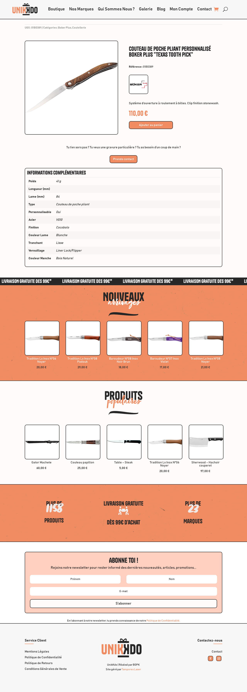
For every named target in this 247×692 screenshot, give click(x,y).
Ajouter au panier (151, 125)
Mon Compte (181, 9)
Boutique (56, 9)
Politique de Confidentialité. (163, 620)
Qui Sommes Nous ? (116, 9)
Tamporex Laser (131, 669)
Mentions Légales (37, 651)
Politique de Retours (38, 663)
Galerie (146, 9)
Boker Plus (64, 27)
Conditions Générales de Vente (46, 669)
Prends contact (123, 159)
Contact (204, 9)
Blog (161, 9)
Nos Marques (81, 9)
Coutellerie (79, 27)
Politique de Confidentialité (43, 657)
